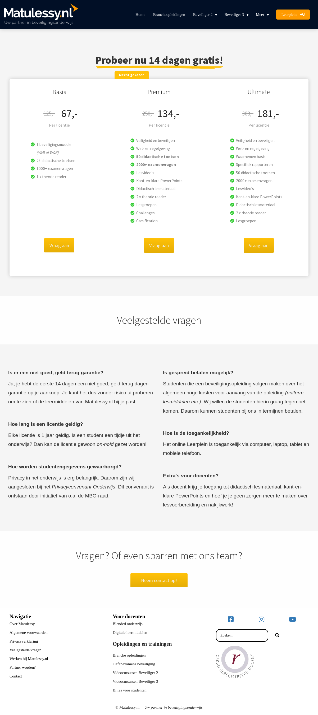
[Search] (277, 635)
